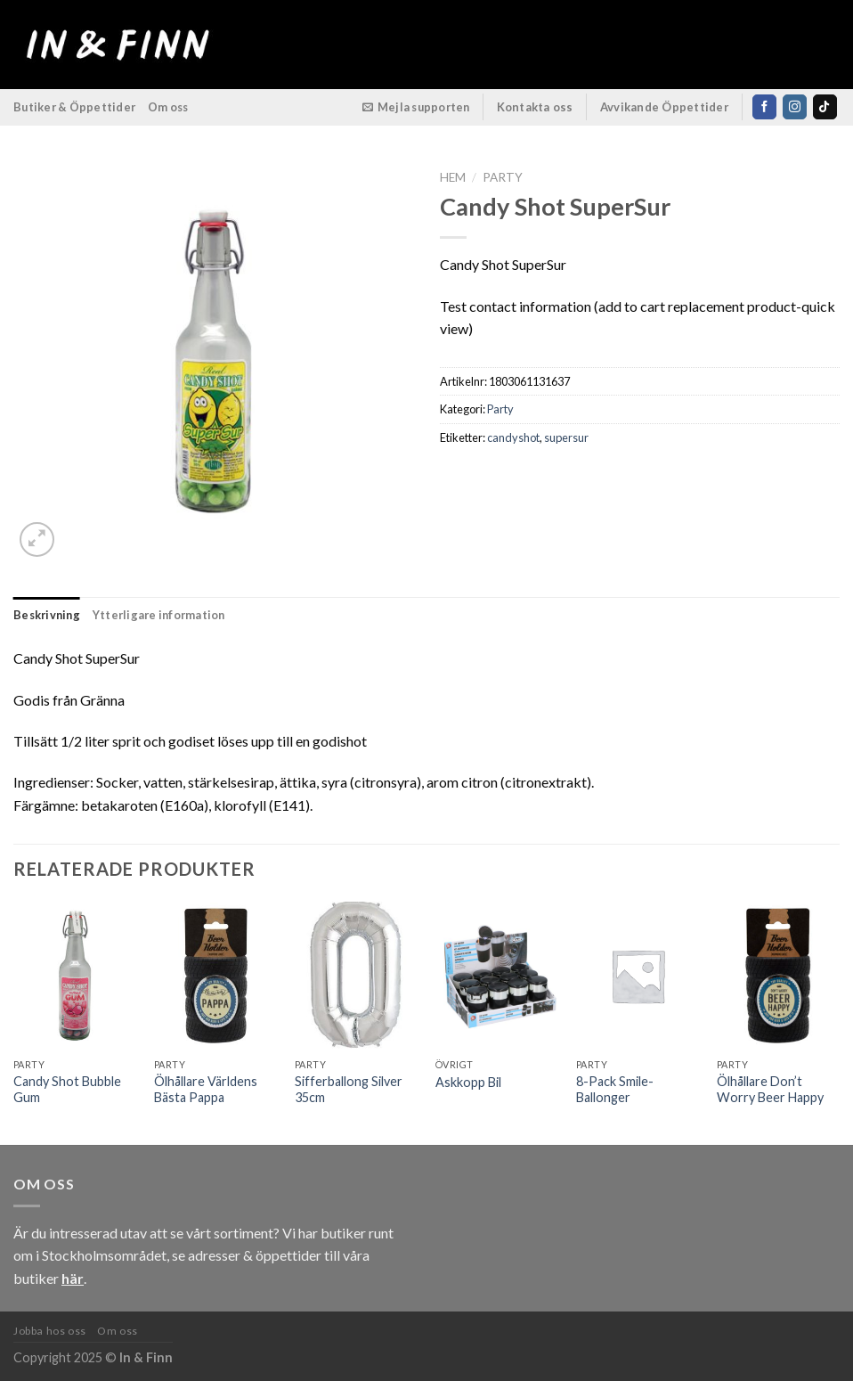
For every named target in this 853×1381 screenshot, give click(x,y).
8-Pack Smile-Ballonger (615, 1090)
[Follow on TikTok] (825, 106)
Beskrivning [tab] (46, 615)
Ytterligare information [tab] (159, 615)
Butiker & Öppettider (74, 107)
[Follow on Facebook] (764, 106)
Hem (453, 177)
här (72, 1278)
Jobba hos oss (49, 1330)
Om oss (168, 107)
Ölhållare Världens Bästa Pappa (205, 1090)
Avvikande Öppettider (664, 107)
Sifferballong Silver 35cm (348, 1090)
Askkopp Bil (468, 1082)
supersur (566, 437)
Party (503, 177)
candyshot (513, 437)
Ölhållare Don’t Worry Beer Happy (770, 1090)
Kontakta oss (535, 107)
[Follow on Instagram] (795, 106)
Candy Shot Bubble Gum (67, 1090)
